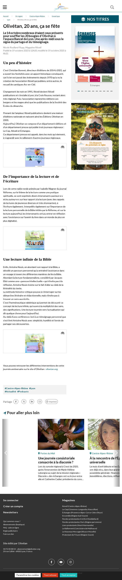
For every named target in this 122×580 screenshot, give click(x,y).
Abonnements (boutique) (14, 524)
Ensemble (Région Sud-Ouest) (75, 516)
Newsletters (10, 512)
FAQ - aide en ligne (11, 527)
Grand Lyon (56, 16)
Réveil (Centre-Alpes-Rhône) (74, 506)
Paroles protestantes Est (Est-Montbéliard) (80, 519)
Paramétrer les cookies (27, 575)
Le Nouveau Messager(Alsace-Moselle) (79, 531)
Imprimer (53, 402)
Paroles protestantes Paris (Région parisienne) (82, 522)
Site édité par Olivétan (15, 543)
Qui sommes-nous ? (11, 521)
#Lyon (32, 388)
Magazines (68, 500)
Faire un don (8, 534)
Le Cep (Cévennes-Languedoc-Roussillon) (80, 509)
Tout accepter (68, 575)
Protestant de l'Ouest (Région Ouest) (78, 535)
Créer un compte (13, 506)
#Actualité (10, 391)
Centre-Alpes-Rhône (37, 16)
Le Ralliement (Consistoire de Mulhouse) (79, 528)
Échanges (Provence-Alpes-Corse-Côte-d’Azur (82, 512)
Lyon (8, 20)
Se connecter (11, 500)
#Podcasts (23, 391)
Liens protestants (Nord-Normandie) (78, 525)
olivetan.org (52, 369)
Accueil (5, 16)
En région (19, 16)
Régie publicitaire (10, 531)
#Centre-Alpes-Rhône (16, 388)
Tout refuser (50, 575)
